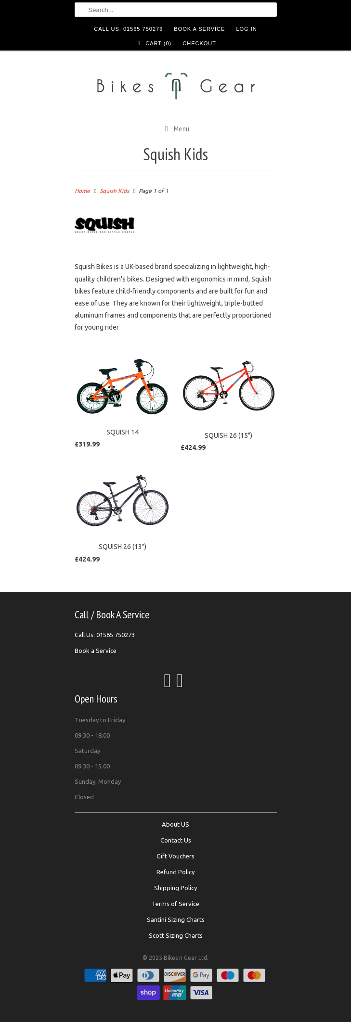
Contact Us (175, 840)
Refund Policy (175, 872)
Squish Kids (175, 154)
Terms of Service (175, 903)
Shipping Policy (175, 887)
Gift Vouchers (175, 856)
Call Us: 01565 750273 (128, 29)
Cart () (153, 43)
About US (175, 824)
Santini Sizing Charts (176, 919)
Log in (246, 29)
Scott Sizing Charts (176, 935)
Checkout (199, 43)
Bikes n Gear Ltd (185, 958)
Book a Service (199, 29)
